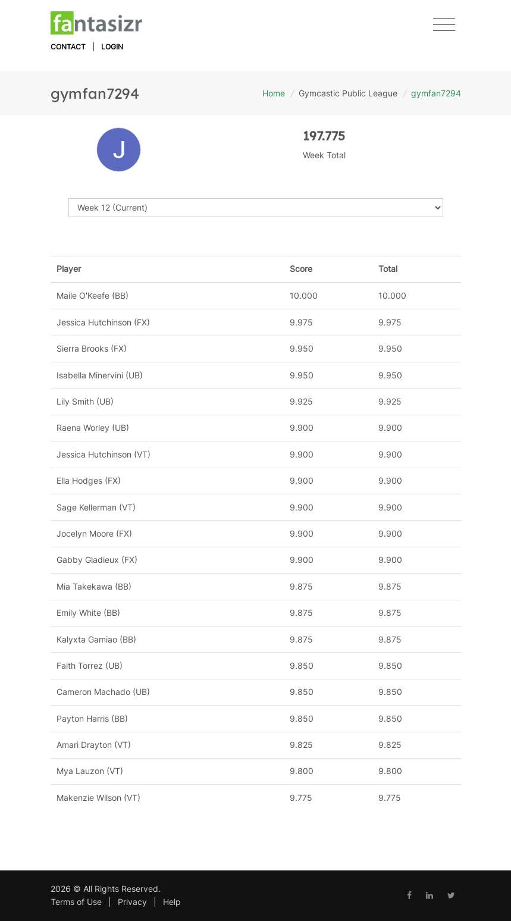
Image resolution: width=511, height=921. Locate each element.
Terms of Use (76, 902)
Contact (68, 46)
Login (112, 46)
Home (273, 93)
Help (172, 902)
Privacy (132, 902)
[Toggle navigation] (444, 25)
